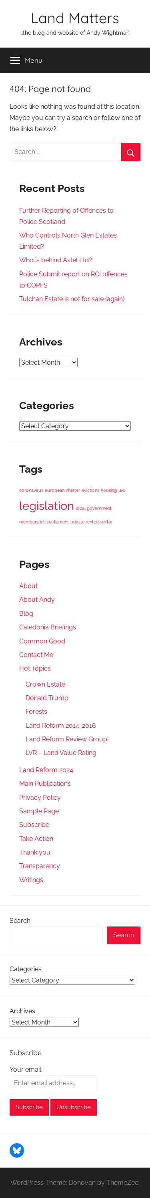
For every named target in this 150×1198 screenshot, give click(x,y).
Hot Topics (35, 668)
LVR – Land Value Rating (61, 753)
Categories (26, 969)
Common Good (42, 641)
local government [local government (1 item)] (94, 508)
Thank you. (35, 852)
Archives (22, 1011)
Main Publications (45, 783)
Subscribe (34, 825)
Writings (31, 880)
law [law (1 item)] (122, 490)
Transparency (39, 866)
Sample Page (39, 811)
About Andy (37, 599)
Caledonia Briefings (47, 627)
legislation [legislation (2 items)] (46, 506)
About (28, 586)
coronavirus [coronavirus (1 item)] (31, 490)
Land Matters (75, 18)
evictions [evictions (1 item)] (90, 490)
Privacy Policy (40, 797)
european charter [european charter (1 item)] (62, 490)
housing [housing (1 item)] (109, 490)
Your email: (26, 1069)
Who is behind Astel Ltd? (55, 260)
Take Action (36, 839)
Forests (36, 711)
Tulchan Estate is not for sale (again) (71, 299)
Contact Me (36, 655)
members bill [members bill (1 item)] (32, 521)
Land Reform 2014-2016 (61, 725)
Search (20, 920)
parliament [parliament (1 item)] (58, 521)
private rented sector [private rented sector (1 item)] (91, 521)
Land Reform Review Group (66, 739)
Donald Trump (47, 698)
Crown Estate (45, 684)
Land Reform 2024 (46, 770)
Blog (26, 613)
